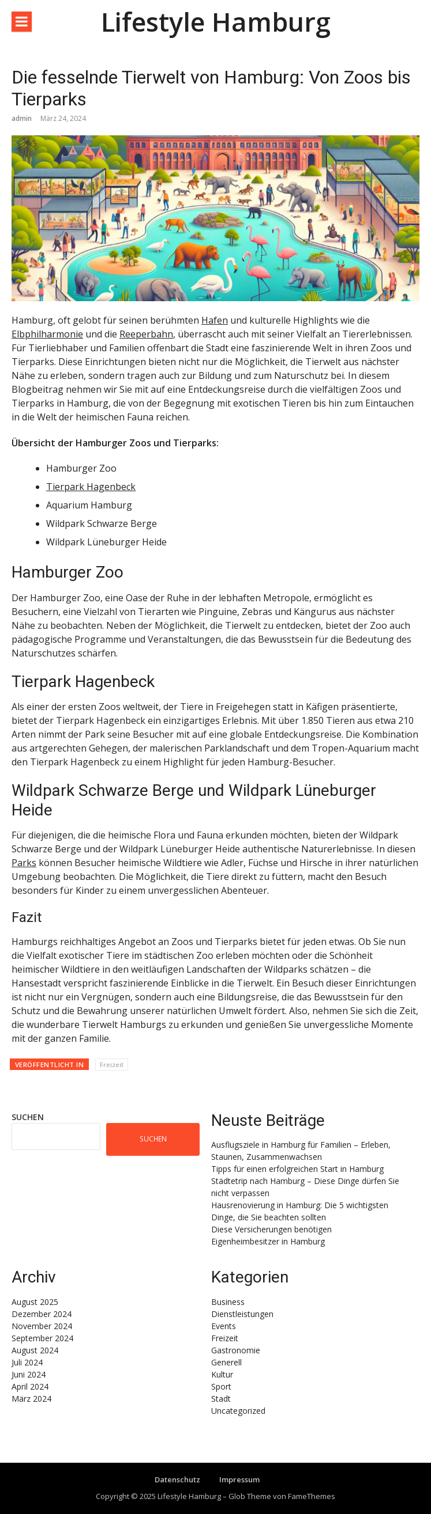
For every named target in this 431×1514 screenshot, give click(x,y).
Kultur (222, 1374)
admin (22, 118)
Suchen (28, 1116)
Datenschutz (177, 1479)
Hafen (214, 320)
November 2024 (42, 1326)
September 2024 (42, 1338)
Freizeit (111, 1064)
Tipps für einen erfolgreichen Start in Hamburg (297, 1168)
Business (228, 1301)
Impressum (239, 1479)
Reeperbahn (146, 334)
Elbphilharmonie (47, 334)
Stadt (221, 1398)
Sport (221, 1386)
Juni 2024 (29, 1374)
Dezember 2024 (42, 1313)
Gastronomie (235, 1350)
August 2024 (35, 1350)
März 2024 (31, 1398)
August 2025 (35, 1301)
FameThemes (311, 1496)
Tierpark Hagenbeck (91, 486)
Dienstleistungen (242, 1313)
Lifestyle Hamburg (216, 21)
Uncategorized (238, 1410)
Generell (226, 1362)
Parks (24, 862)
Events (223, 1326)
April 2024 (30, 1386)
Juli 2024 (27, 1362)
